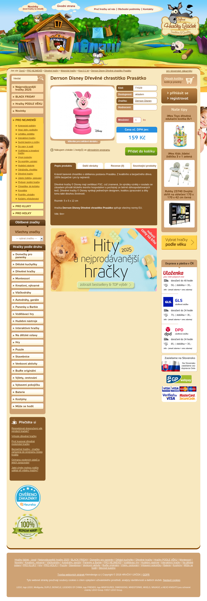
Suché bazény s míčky (28, 142)
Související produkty (144, 165)
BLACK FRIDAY (79, 559)
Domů (22, 71)
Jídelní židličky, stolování (30, 178)
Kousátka (22, 190)
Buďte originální (110, 565)
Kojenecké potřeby (27, 125)
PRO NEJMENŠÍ (34, 71)
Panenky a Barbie (92, 562)
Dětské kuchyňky (125, 559)
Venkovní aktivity (92, 565)
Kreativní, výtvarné (35, 562)
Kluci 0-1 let (83, 71)
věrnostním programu (98, 150)
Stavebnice (75, 565)
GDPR (146, 574)
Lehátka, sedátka (26, 134)
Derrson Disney (143, 101)
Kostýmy (177, 565)
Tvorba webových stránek (71, 574)
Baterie (167, 565)
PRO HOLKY (51, 565)
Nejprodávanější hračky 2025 (53, 559)
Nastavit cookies (171, 580)
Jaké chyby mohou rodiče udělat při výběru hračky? (25, 469)
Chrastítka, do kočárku (28, 186)
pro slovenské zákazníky (179, 71)
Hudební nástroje (26, 165)
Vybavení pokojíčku (151, 565)
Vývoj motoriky (25, 157)
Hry (40, 565)
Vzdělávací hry (131, 562)
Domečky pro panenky (102, 559)
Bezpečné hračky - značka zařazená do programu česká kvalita (27, 452)
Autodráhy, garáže (71, 562)
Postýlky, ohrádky (26, 194)
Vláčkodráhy (53, 562)
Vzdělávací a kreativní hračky (28, 151)
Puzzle (63, 565)
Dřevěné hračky (51, 71)
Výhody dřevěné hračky (24, 436)
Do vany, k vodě (25, 146)
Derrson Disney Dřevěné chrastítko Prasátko (111, 71)
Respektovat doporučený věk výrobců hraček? (27, 430)
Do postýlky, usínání (27, 161)
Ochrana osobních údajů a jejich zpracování (26, 461)
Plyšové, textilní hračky (29, 182)
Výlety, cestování (130, 565)
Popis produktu (63, 165)
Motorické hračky (68, 71)
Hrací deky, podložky (28, 130)
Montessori (185, 559)
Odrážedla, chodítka (27, 169)
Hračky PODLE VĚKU (165, 559)
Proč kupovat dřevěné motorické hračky (23, 443)
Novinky (19, 562)
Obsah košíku (173, 78)
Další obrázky (90, 165)
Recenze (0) (117, 165)
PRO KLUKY (29, 565)
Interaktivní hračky (26, 138)
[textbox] (25, 78)
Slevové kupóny (107, 568)
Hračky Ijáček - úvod (25, 559)
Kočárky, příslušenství (28, 198)
